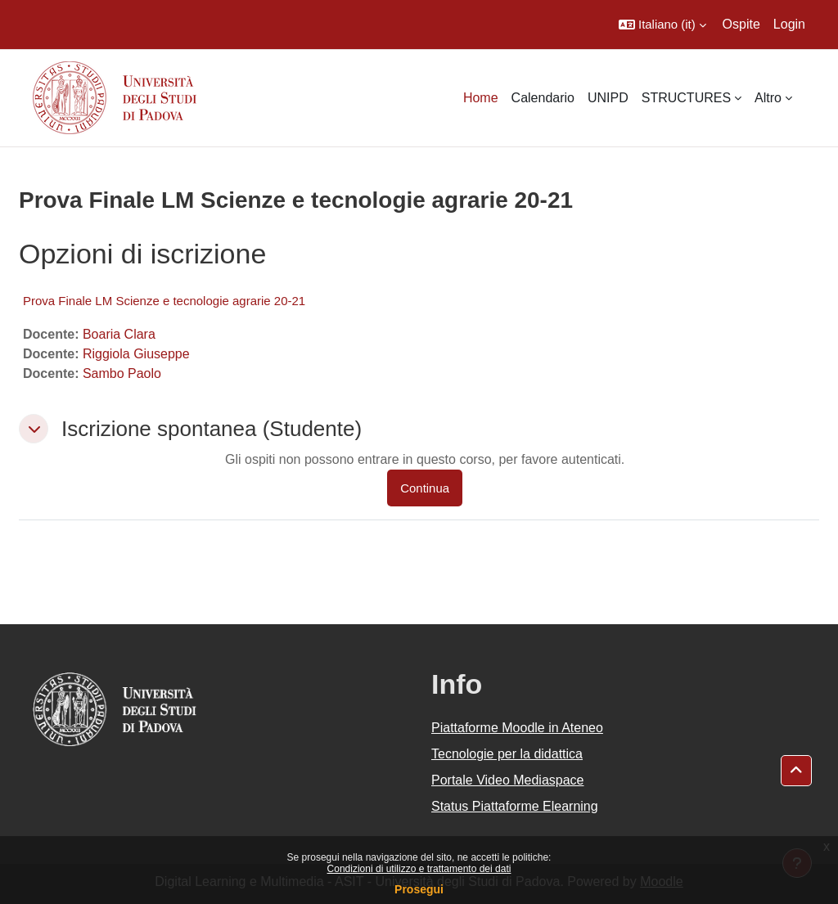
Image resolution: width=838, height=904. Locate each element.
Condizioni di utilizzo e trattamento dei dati (419, 869)
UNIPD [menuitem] (608, 98)
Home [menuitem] (480, 98)
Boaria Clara (119, 334)
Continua (424, 488)
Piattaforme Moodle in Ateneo (517, 728)
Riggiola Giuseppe (136, 354)
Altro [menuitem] (768, 98)
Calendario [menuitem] (542, 98)
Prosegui (419, 889)
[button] (662, 24)
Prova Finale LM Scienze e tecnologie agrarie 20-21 (164, 301)
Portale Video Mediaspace (507, 780)
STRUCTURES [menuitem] (686, 98)
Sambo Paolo (122, 373)
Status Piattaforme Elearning (514, 806)
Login (789, 24)
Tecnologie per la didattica (507, 754)
